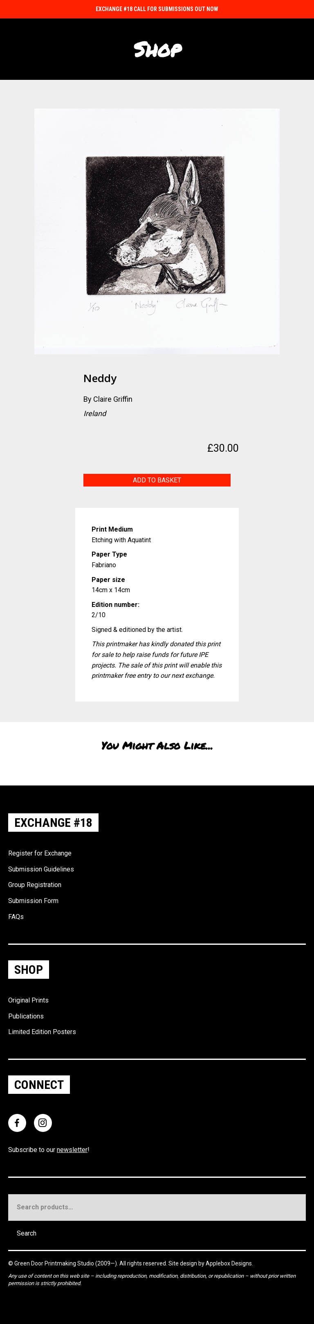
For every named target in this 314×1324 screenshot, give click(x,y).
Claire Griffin (112, 399)
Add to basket (157, 480)
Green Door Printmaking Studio (54, 1263)
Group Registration (34, 885)
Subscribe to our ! (49, 1150)
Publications (26, 1016)
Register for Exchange (40, 853)
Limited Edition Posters (42, 1032)
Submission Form (33, 901)
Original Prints (28, 1000)
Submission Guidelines (41, 869)
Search (26, 1233)
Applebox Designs (229, 1263)
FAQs (16, 917)
